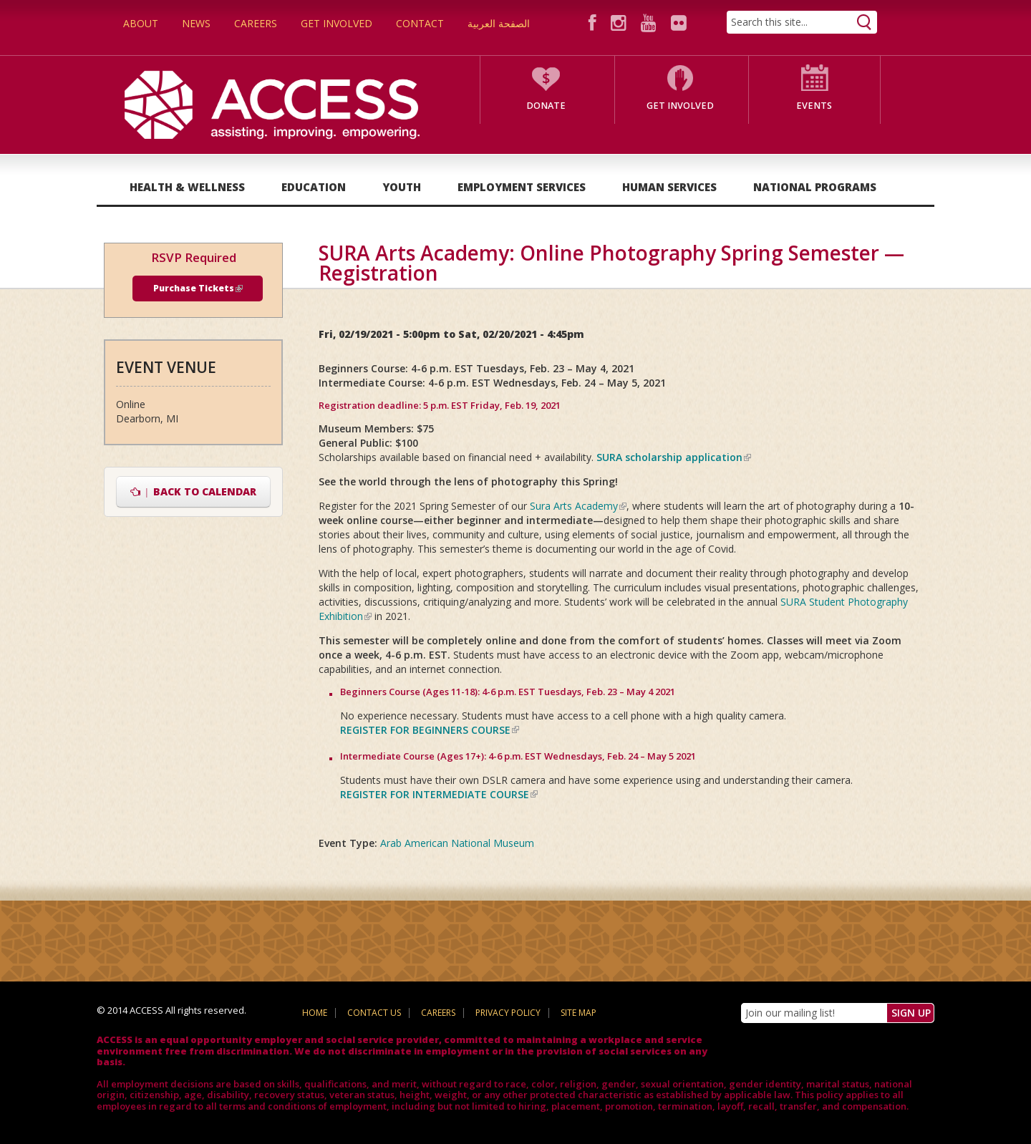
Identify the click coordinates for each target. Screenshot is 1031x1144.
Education (313, 187)
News (196, 23)
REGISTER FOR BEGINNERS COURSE (429, 730)
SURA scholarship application (673, 457)
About (140, 23)
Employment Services (522, 187)
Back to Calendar (193, 491)
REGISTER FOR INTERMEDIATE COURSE (439, 794)
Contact (420, 23)
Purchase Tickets (198, 288)
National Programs (814, 187)
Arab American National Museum (457, 843)
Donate (546, 106)
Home (314, 1013)
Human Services (669, 187)
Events (814, 106)
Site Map (578, 1013)
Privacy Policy (508, 1013)
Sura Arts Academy (578, 506)
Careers (255, 23)
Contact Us (374, 1013)
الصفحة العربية (499, 23)
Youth (401, 187)
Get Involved (336, 23)
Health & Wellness (187, 187)
